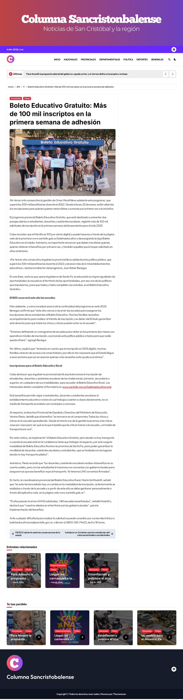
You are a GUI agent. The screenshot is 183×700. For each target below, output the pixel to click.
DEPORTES (142, 59)
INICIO (57, 59)
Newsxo (105, 695)
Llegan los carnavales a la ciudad (61, 580)
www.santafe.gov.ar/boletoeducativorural (86, 389)
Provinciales (16, 98)
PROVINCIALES (88, 59)
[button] (172, 74)
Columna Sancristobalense (40, 677)
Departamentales (58, 567)
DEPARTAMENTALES (109, 59)
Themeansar (119, 695)
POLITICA (128, 59)
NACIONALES (70, 59)
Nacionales (93, 572)
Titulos (27, 98)
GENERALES (157, 59)
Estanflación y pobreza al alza (108, 638)
